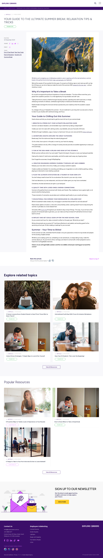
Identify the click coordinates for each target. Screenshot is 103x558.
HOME (5, 8)
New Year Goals (19, 52)
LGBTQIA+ (32, 534)
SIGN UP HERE (62, 502)
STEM (31, 542)
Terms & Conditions (8, 554)
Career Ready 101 (12, 429)
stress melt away (87, 132)
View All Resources (51, 367)
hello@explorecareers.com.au (11, 529)
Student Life (10, 26)
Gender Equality (34, 532)
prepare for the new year (79, 85)
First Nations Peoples (35, 539)
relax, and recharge (58, 80)
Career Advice (11, 8)
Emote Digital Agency (27, 554)
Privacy (15, 554)
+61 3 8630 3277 (8, 532)
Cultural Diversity (34, 529)
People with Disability (35, 537)
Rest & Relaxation (9, 55)
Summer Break (8, 57)
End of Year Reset (9, 52)
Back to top (94, 259)
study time (44, 210)
